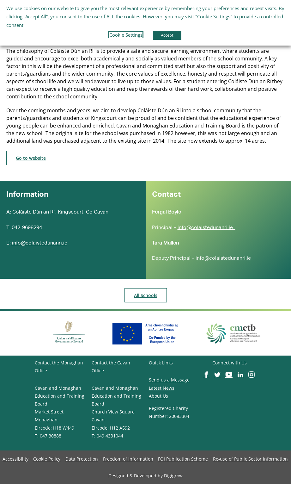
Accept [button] (167, 35)
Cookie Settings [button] (125, 35)
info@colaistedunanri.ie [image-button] (39, 243)
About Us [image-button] (158, 396)
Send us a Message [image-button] (169, 380)
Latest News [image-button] (161, 388)
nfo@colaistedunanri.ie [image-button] (224, 258)
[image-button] (30, 158)
